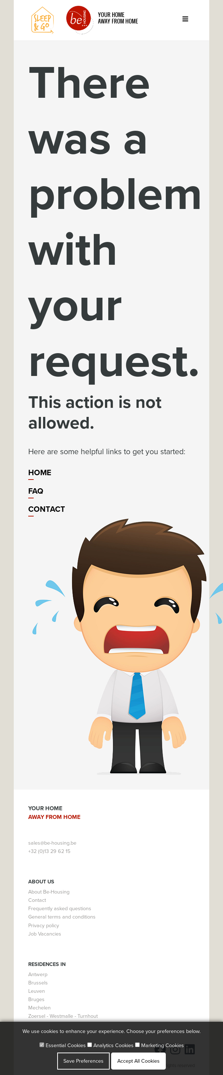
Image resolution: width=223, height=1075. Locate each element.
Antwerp (37, 974)
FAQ (35, 491)
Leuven (36, 991)
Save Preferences (83, 1061)
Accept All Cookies (138, 1061)
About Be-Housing (49, 892)
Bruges (36, 999)
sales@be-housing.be (52, 843)
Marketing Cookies (159, 1045)
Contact (46, 509)
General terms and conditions (62, 917)
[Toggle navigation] (185, 20)
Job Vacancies (44, 934)
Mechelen (39, 1008)
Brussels (38, 983)
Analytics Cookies (110, 1045)
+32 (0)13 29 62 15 (49, 851)
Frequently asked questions (59, 908)
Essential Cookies (62, 1045)
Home (39, 472)
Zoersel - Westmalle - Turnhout (63, 1016)
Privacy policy (43, 926)
